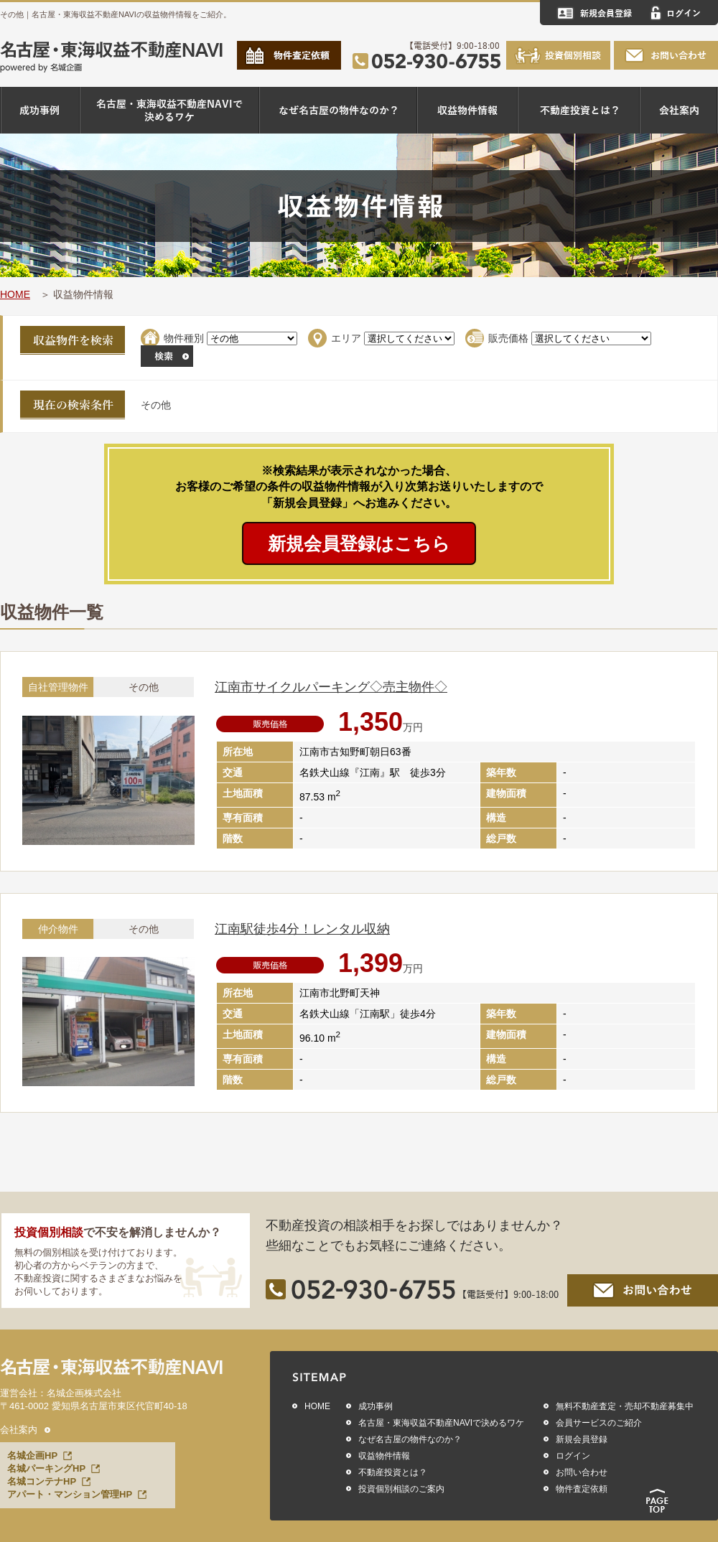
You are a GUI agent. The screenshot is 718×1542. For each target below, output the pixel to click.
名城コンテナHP (41, 1481)
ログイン (573, 1456)
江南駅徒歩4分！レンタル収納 (302, 929)
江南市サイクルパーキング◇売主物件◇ (331, 687)
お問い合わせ (581, 1472)
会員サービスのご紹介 (599, 1423)
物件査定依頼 (581, 1489)
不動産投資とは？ (392, 1472)
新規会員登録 (581, 1439)
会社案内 (18, 1429)
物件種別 (184, 338)
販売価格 (508, 338)
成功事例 (375, 1406)
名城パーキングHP (46, 1468)
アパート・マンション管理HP (69, 1494)
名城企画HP (32, 1455)
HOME (15, 294)
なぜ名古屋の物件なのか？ (410, 1439)
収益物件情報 (384, 1456)
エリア (346, 338)
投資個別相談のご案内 (401, 1489)
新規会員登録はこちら (359, 543)
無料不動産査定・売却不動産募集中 (625, 1406)
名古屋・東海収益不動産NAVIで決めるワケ (441, 1423)
